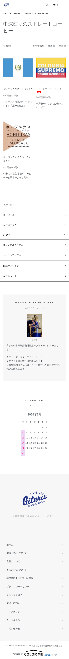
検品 (33, 361)
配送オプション (11, 265)
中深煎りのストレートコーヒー (36, 13)
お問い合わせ (13, 628)
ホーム (5, 13)
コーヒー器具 (10, 224)
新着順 (62, 46)
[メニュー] (64, 5)
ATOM (16, 603)
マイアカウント (14, 611)
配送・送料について (16, 553)
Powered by (34, 653)
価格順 (51, 46)
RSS (8, 603)
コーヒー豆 (17, 13)
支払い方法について (16, 569)
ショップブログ (14, 595)
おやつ (6, 234)
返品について (13, 561)
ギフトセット (10, 276)
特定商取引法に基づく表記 (20, 578)
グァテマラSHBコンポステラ (18, 89)
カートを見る (13, 620)
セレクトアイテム (12, 255)
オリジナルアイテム (13, 244)
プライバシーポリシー (17, 586)
